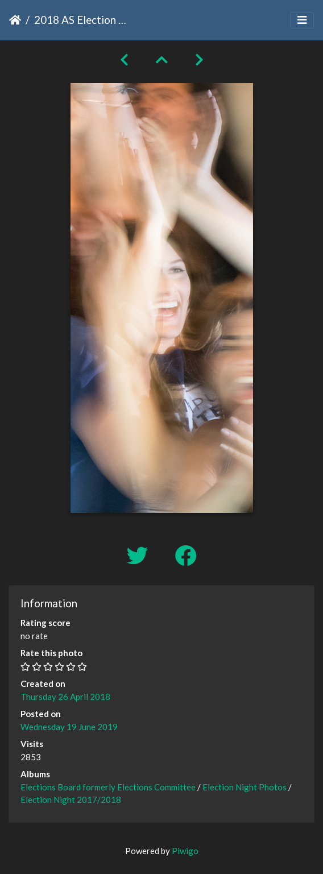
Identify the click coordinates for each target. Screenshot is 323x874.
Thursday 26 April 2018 (65, 696)
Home (15, 20)
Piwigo (185, 851)
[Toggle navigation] (302, 20)
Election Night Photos (244, 787)
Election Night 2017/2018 (70, 799)
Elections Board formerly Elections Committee (108, 787)
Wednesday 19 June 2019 (69, 727)
